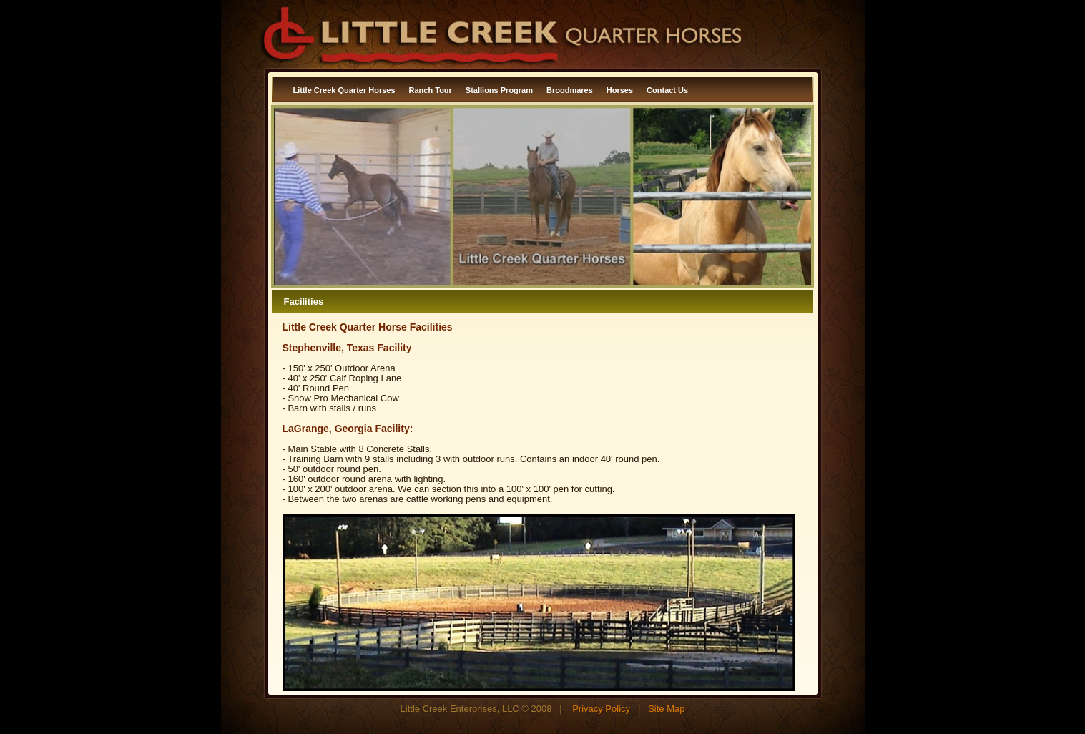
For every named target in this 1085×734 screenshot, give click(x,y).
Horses (620, 90)
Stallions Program (499, 90)
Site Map (666, 708)
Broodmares (569, 90)
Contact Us (667, 90)
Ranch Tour (430, 90)
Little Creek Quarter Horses (344, 90)
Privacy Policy (601, 708)
